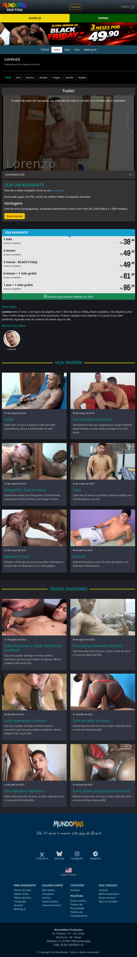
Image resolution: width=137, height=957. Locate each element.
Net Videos (48, 890)
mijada (82, 77)
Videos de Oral (22, 897)
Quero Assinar (107, 897)
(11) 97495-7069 (67, 941)
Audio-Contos (50, 901)
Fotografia (20, 901)
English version (68, 874)
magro (56, 77)
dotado (43, 77)
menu (128, 7)
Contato (103, 890)
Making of (20, 909)
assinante (57, 190)
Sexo (67, 49)
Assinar (75, 7)
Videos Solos (21, 894)
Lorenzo (12, 349)
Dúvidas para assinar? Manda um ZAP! (68, 296)
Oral (76, 49)
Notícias (75, 890)
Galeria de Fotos (51, 905)
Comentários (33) (15, 174)
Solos (57, 49)
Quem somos (78, 900)
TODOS (45, 49)
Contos (46, 897)
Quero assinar (14, 216)
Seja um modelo (108, 901)
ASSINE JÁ (35, 18)
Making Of (90, 49)
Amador (18, 905)
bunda (69, 77)
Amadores (48, 894)
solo (18, 77)
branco (30, 77)
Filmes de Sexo (22, 890)
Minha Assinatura (109, 894)
